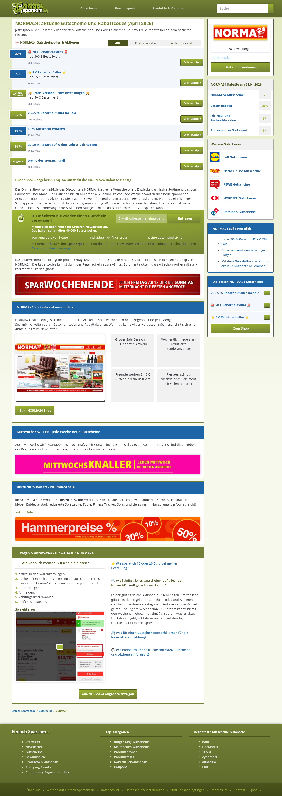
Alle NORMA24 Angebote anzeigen (108, 694)
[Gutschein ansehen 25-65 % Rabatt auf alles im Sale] (267, 293)
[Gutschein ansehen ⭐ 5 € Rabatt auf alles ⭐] (267, 317)
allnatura (209, 762)
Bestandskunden (145, 43)
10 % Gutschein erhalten (46, 129)
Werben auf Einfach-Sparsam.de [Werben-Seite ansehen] (71, 790)
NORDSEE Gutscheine (239, 198)
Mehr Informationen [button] (241, 67)
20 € (18, 53)
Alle (118, 43)
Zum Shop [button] (241, 328)
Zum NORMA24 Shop (35, 410)
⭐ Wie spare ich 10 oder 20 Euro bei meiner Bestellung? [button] (144, 565)
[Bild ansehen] (59, 647)
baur (205, 742)
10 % (18, 130)
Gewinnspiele (125, 8)
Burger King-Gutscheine (132, 742)
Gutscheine (88, 8)
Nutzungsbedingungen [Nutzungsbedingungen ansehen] (188, 790)
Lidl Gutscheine (235, 157)
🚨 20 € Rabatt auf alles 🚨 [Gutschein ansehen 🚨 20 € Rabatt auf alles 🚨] (231, 305)
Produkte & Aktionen (42, 762)
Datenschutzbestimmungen (52, 248)
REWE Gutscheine (236, 184)
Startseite (33, 742)
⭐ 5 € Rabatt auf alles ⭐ (47, 72)
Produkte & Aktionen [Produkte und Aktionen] (169, 8)
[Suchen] (271, 8)
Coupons (120, 767)
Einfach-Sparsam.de (24, 710)
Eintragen (184, 218)
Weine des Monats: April (46, 160)
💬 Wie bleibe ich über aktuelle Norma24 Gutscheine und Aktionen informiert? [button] (150, 652)
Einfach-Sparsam (31, 731)
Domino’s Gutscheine (239, 212)
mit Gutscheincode (181, 43)
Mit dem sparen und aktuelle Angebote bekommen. (245, 263)
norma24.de (221, 57)
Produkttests (124, 757)
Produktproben (125, 752)
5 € (18, 74)
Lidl (205, 767)
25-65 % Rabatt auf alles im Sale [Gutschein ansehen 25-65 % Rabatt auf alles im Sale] (235, 293)
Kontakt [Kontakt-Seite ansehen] (239, 790)
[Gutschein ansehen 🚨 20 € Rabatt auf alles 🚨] (267, 305)
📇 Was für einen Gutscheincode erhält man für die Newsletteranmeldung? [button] (149, 635)
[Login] (202, 6)
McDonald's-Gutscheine (132, 747)
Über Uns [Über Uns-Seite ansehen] (34, 790)
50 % (18, 146)
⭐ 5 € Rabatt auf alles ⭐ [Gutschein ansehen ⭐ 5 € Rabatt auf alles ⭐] (230, 317)
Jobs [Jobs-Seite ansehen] (254, 790)
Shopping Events (38, 767)
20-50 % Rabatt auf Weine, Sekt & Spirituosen (62, 145)
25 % (18, 115)
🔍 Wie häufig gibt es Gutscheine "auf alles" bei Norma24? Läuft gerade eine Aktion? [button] (146, 582)
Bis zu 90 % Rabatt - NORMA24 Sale (244, 241)
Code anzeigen (192, 62)
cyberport (209, 757)
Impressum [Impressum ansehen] (219, 790)
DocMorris (210, 747)
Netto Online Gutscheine (242, 171)
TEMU (206, 752)
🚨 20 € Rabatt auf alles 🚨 (48, 52)
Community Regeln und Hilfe (47, 772)
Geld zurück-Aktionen (130, 762)
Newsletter (34, 747)
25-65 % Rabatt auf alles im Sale (52, 113)
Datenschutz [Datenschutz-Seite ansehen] (110, 790)
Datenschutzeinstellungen (145, 790)
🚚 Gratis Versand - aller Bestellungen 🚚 (58, 93)
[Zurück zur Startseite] (63, 5)
